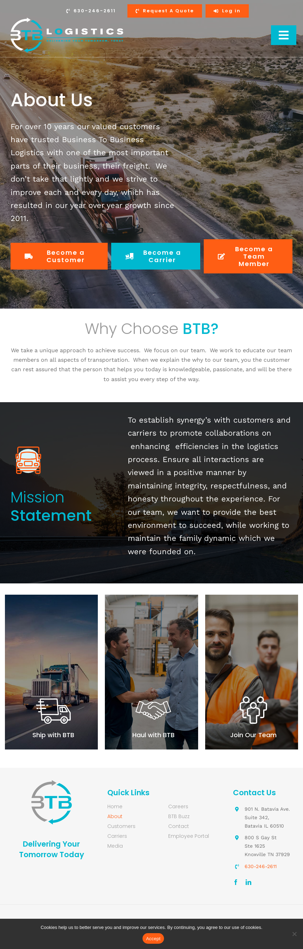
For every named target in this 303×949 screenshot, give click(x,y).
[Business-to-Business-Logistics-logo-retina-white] (67, 20)
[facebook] (236, 882)
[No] (294, 933)
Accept (153, 938)
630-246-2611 (261, 866)
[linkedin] (248, 882)
